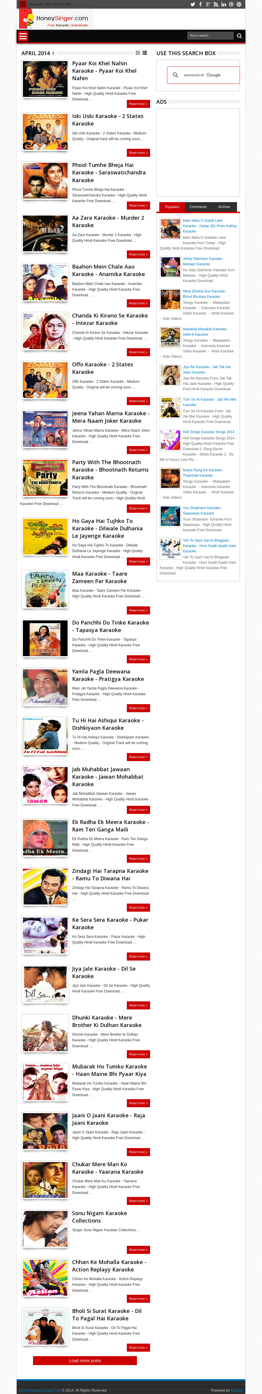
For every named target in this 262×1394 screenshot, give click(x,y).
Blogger (237, 1390)
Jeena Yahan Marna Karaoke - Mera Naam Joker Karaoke (111, 417)
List (145, 52)
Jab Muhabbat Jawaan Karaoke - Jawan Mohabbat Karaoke (108, 777)
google (208, 4)
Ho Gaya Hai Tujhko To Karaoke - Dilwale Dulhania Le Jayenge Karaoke (107, 528)
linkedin (223, 4)
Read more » (138, 104)
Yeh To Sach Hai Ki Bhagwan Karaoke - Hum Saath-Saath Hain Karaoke (209, 545)
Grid (138, 52)
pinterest (239, 4)
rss (216, 4)
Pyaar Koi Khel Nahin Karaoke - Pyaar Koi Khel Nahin (104, 71)
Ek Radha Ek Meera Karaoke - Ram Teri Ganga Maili (110, 825)
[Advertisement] (210, 151)
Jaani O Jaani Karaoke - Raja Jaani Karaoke (108, 1119)
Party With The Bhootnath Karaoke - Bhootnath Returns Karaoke (110, 470)
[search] (202, 75)
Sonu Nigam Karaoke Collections (99, 1216)
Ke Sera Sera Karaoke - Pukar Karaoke (110, 923)
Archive (224, 207)
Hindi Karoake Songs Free (40, 1390)
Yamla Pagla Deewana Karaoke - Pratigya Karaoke (108, 675)
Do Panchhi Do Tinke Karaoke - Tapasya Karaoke (110, 626)
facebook (200, 4)
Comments (198, 207)
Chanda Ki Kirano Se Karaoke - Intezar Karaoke (110, 319)
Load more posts (85, 1360)
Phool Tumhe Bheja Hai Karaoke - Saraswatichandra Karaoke (109, 172)
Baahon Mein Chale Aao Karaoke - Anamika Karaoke (108, 270)
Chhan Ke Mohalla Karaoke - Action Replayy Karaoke (109, 1265)
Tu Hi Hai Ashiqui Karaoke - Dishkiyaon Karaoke (108, 724)
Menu (22, 4)
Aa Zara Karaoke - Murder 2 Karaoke (108, 221)
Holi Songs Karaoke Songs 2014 (208, 432)
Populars (172, 207)
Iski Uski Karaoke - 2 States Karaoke (108, 119)
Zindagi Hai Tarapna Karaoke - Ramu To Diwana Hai (110, 874)
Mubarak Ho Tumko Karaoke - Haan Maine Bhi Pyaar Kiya (109, 1070)
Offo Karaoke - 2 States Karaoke (102, 368)
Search (239, 36)
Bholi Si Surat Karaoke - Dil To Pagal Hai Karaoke (107, 1314)
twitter (192, 4)
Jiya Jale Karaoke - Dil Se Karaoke (104, 972)
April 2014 (35, 53)
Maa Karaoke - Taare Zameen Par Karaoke (99, 577)
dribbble (231, 4)
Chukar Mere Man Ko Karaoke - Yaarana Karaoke (108, 1168)
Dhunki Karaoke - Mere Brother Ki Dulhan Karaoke (107, 1021)
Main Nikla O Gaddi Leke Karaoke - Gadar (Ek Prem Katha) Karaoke (210, 226)
